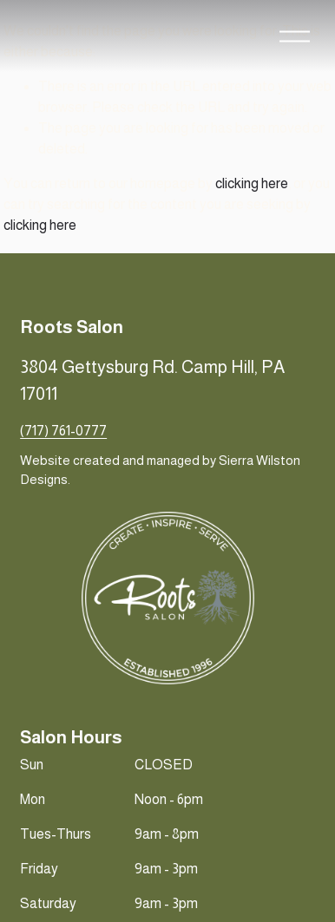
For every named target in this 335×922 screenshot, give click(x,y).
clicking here (251, 183)
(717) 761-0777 (63, 430)
